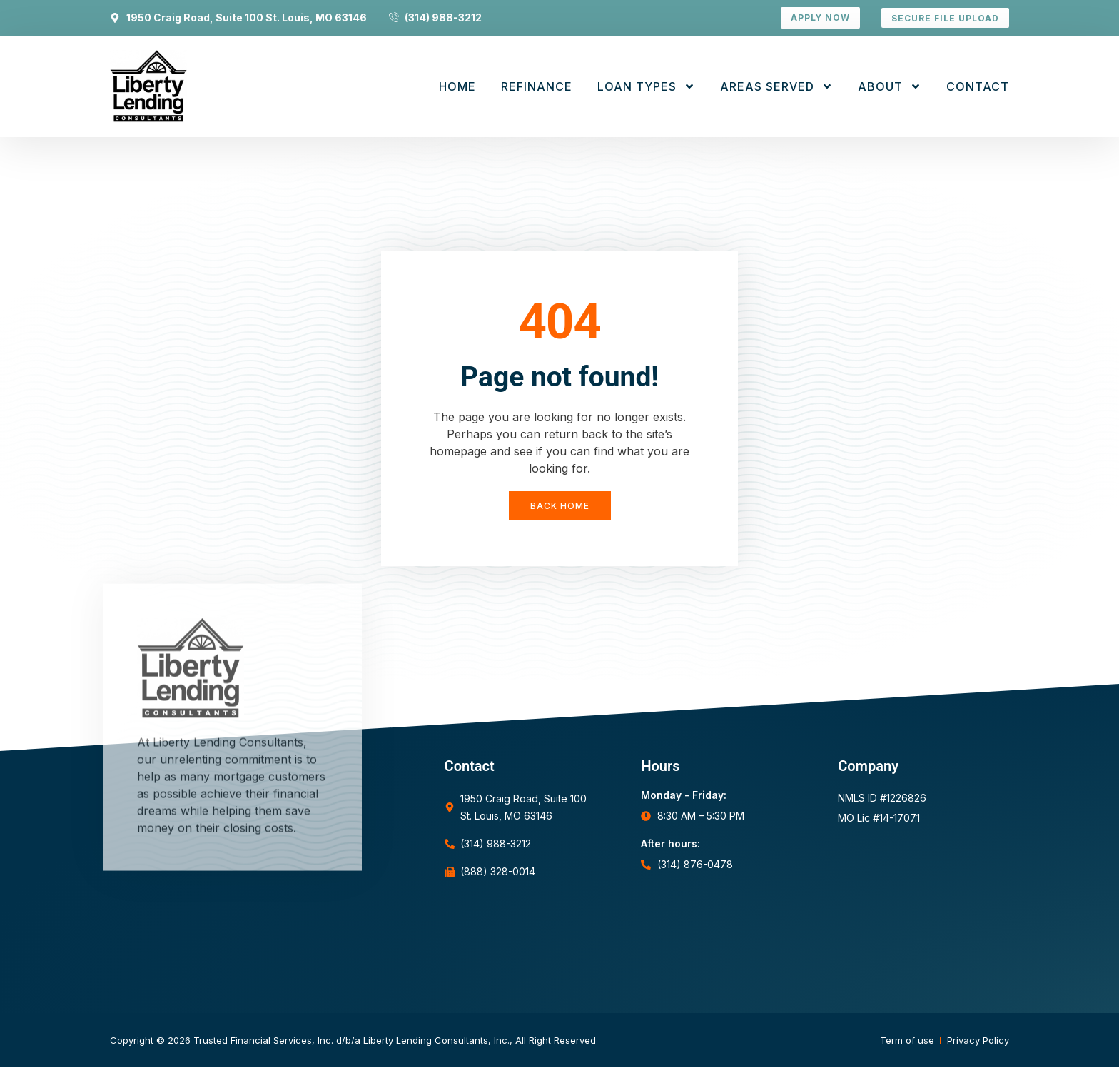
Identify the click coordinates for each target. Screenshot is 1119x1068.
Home (457, 86)
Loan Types (646, 86)
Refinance (536, 86)
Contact (977, 86)
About (889, 86)
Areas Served (776, 86)
